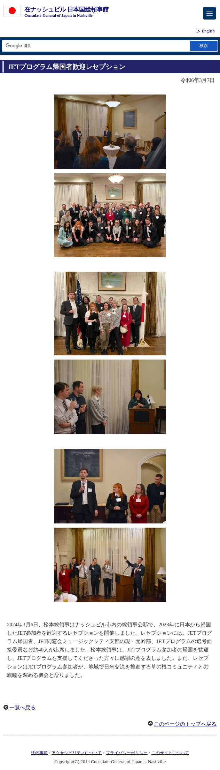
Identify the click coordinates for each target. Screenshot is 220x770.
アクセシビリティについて (77, 752)
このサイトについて (170, 752)
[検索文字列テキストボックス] (95, 46)
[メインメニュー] (209, 13)
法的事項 (39, 752)
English (208, 31)
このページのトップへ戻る (185, 724)
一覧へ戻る (22, 707)
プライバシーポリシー (127, 752)
